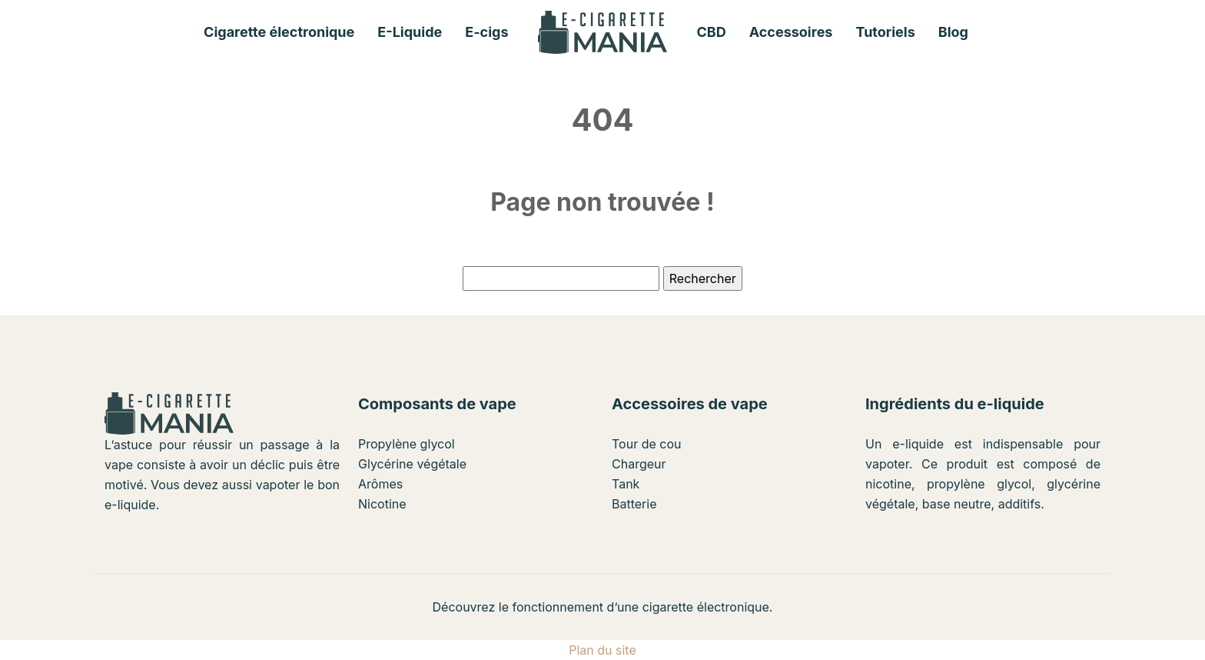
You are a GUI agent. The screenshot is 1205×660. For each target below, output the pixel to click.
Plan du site (602, 650)
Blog (953, 32)
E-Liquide (409, 32)
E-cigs (486, 32)
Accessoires (791, 32)
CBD (711, 32)
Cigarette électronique (279, 32)
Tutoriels (885, 32)
